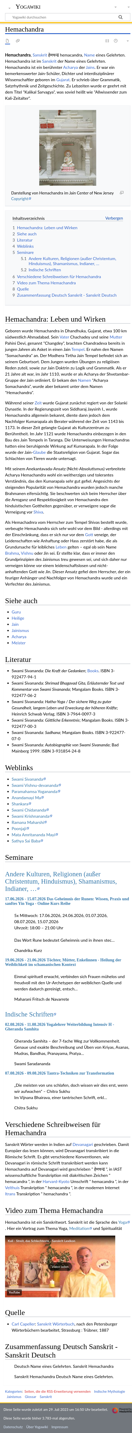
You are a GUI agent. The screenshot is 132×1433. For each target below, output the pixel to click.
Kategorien (13, 1391)
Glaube (39, 452)
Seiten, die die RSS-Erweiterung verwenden (57, 1391)
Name (89, 54)
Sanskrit (40, 54)
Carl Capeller (23, 1323)
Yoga (122, 1222)
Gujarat (63, 79)
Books (92, 670)
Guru (16, 611)
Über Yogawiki (37, 1427)
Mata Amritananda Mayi (33, 834)
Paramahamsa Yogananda (34, 791)
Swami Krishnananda (30, 816)
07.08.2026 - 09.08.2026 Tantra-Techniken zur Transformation (59, 1073)
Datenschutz (13, 1427)
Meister (19, 642)
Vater (64, 336)
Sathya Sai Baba (26, 840)
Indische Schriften (29, 1014)
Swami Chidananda (29, 809)
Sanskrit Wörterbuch (55, 1323)
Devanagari (83, 1144)
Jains (90, 67)
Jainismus (20, 630)
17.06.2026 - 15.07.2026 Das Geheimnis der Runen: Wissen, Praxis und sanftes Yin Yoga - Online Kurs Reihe (67, 901)
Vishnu (27, 553)
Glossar (30, 1397)
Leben (61, 546)
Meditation (79, 1228)
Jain (15, 624)
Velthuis (12, 1187)
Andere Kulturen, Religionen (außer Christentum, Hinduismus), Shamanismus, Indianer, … (61, 881)
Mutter (116, 336)
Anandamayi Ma (26, 797)
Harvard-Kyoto (56, 1181)
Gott (89, 534)
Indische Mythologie (109, 1391)
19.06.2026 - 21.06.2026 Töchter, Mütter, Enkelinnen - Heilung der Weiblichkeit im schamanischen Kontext (63, 962)
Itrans (10, 1193)
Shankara (20, 803)
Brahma (12, 553)
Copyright (19, 198)
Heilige (18, 618)
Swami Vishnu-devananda (35, 785)
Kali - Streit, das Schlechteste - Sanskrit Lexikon (41, 1241)
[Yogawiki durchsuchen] (67, 17)
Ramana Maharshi (28, 822)
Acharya (70, 67)
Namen (84, 380)
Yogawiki (28, 6)
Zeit (38, 402)
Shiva (38, 511)
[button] (60, 1266)
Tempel (77, 349)
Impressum (59, 1427)
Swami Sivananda (27, 779)
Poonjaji (19, 828)
